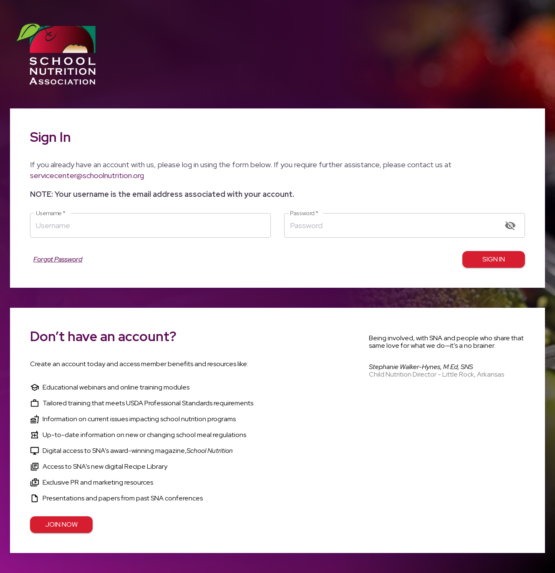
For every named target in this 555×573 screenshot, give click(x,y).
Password (304, 213)
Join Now (61, 524)
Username (51, 213)
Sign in (493, 259)
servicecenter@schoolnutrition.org (87, 175)
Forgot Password (58, 259)
